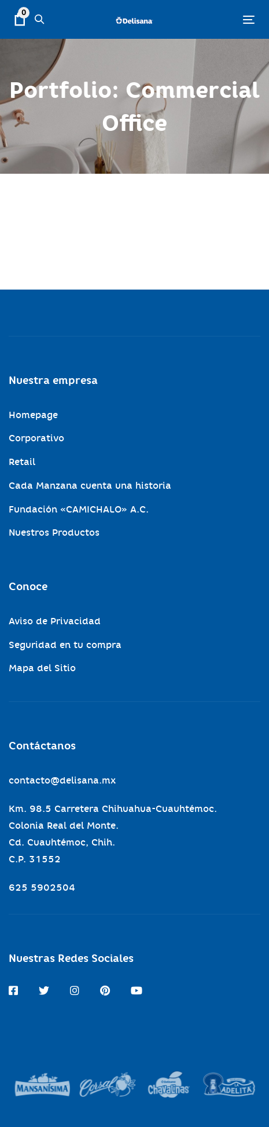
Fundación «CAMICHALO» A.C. (79, 509)
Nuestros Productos (54, 532)
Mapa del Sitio (42, 668)
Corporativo (36, 438)
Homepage (33, 415)
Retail (22, 462)
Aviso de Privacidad (55, 621)
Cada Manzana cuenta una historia (90, 486)
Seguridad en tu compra (65, 645)
